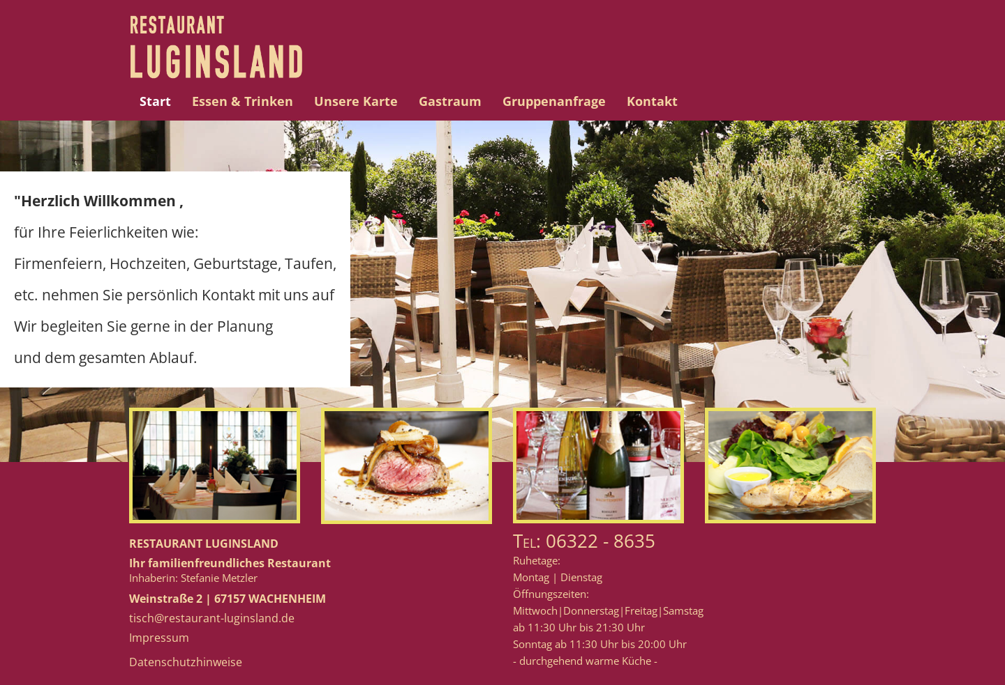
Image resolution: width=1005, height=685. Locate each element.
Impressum (159, 637)
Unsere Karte (356, 101)
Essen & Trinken (242, 101)
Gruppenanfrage (554, 101)
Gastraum (450, 101)
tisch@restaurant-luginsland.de (212, 618)
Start (155, 101)
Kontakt (652, 101)
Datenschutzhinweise (185, 662)
